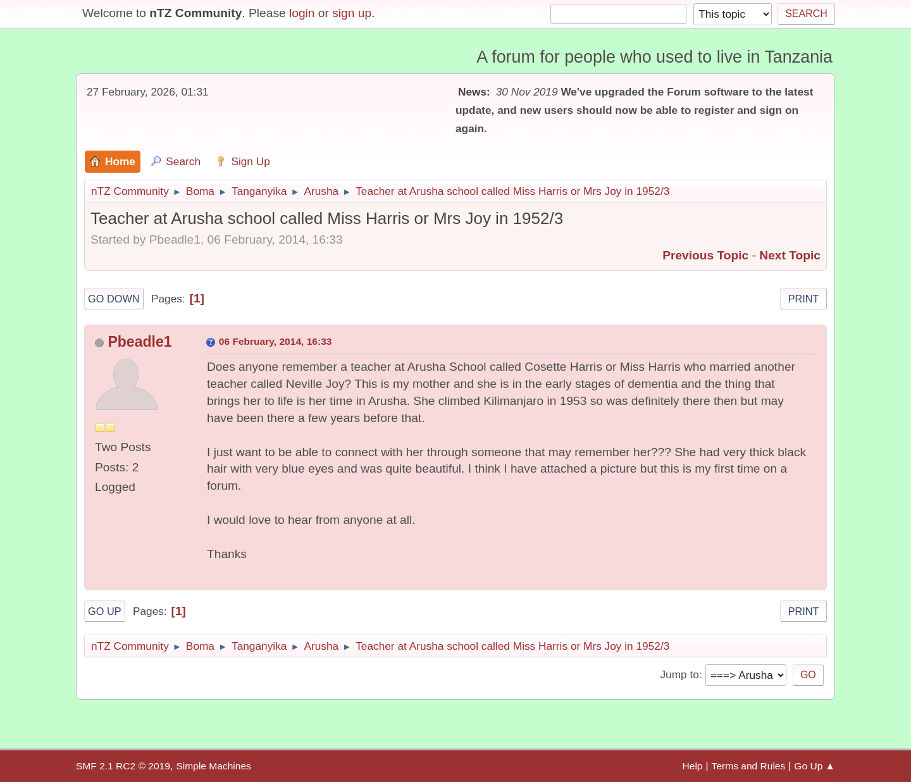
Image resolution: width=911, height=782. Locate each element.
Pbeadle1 (139, 341)
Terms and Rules (749, 765)
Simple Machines (213, 765)
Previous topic (705, 255)
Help (693, 765)
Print (803, 298)
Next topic (790, 255)
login (302, 13)
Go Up (104, 611)
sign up (351, 13)
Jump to (679, 674)
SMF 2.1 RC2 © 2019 (123, 765)
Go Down (114, 298)
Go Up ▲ (814, 765)
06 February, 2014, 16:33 (275, 341)
